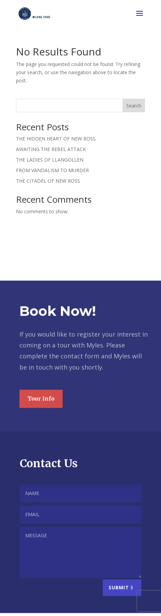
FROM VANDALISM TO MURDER (52, 170)
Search (133, 105)
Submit (119, 597)
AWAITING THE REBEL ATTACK (51, 149)
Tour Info (41, 407)
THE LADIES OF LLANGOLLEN (49, 159)
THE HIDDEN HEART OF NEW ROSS (56, 138)
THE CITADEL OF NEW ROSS (48, 181)
